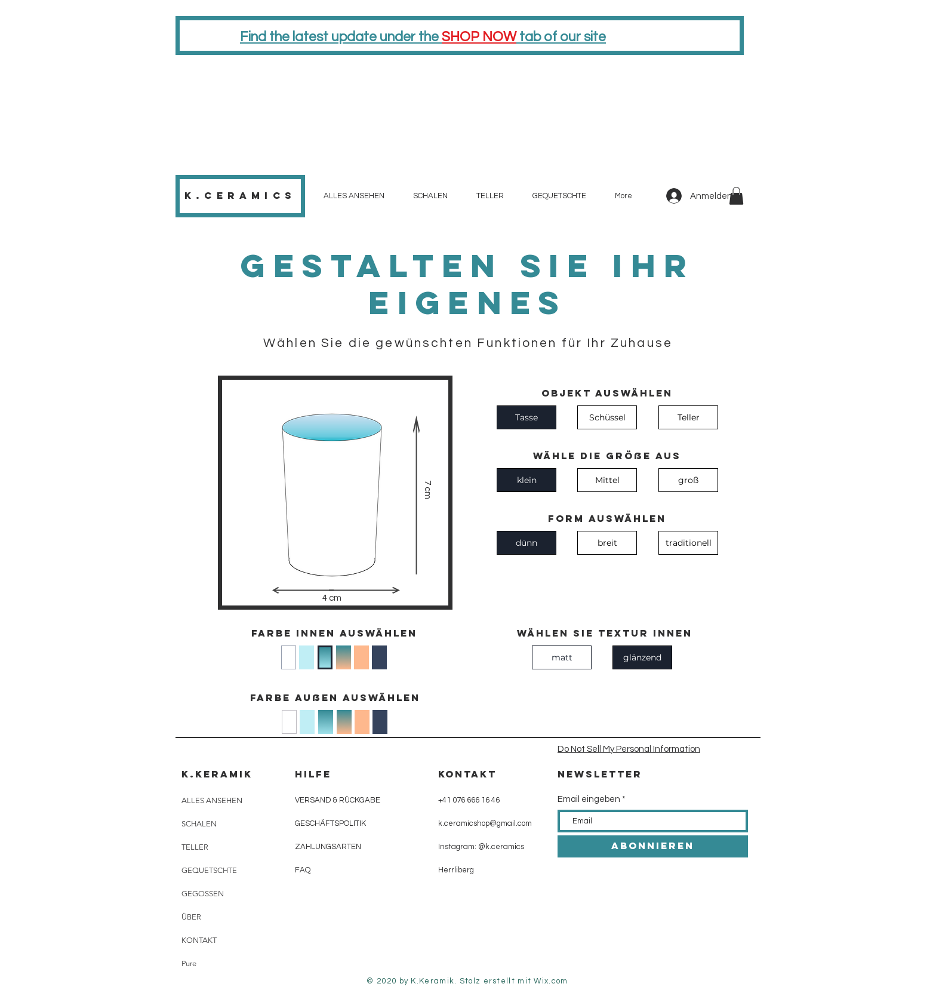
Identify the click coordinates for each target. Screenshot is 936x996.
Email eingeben (589, 799)
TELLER (194, 847)
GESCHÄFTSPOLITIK (330, 823)
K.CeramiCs (240, 195)
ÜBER (191, 916)
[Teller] (688, 417)
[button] (736, 196)
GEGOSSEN (202, 893)
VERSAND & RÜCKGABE (337, 800)
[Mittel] (607, 480)
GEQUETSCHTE (209, 870)
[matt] (562, 657)
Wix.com (551, 981)
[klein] (526, 480)
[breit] (607, 543)
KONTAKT (199, 940)
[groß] (688, 480)
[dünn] (526, 543)
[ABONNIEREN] (653, 846)
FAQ (302, 870)
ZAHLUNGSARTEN (328, 847)
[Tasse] (526, 417)
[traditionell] (688, 543)
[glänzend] (642, 657)
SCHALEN (199, 823)
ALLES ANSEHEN (211, 800)
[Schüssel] (607, 417)
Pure (188, 963)
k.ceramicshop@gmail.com (485, 823)
